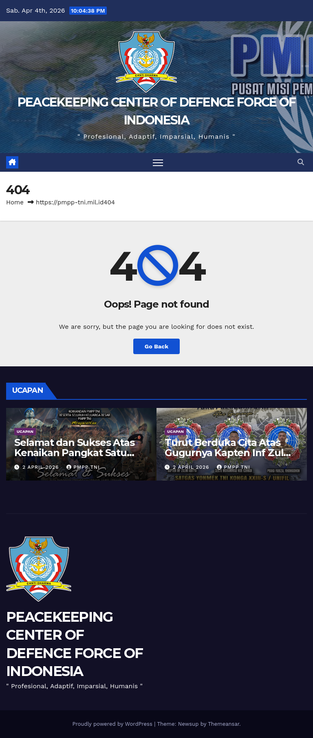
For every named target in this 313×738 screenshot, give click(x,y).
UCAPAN (25, 431)
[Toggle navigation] (158, 162)
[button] (301, 162)
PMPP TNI (82, 467)
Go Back (156, 346)
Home (15, 202)
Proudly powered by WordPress (113, 724)
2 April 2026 (41, 467)
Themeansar (223, 724)
